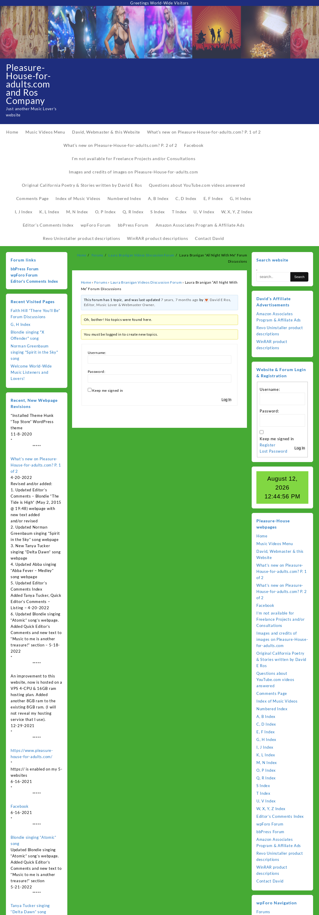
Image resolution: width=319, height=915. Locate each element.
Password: (96, 371)
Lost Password (273, 451)
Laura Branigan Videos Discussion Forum (146, 282)
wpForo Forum (24, 275)
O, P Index (266, 770)
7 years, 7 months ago (179, 300)
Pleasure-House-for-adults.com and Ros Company (28, 84)
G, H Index (21, 324)
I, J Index (265, 747)
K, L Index (265, 755)
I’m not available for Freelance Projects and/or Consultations (280, 619)
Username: (97, 352)
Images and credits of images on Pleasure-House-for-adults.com (282, 639)
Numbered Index (272, 708)
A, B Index (266, 716)
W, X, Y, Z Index (271, 808)
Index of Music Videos (277, 701)
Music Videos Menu (274, 543)
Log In (226, 400)
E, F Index (265, 731)
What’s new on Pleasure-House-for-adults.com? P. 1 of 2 (36, 465)
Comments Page (271, 693)
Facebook (20, 806)
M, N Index (266, 762)
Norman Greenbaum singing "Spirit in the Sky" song (34, 352)
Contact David (270, 881)
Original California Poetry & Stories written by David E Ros (281, 659)
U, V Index (266, 801)
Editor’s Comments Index (34, 281)
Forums (101, 282)
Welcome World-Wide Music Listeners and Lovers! (31, 372)
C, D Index (266, 724)
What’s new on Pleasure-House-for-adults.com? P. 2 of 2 (281, 591)
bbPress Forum (25, 268)
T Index (263, 793)
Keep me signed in (107, 390)
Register (268, 445)
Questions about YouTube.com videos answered (275, 679)
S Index (263, 785)
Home (86, 282)
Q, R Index (266, 778)
